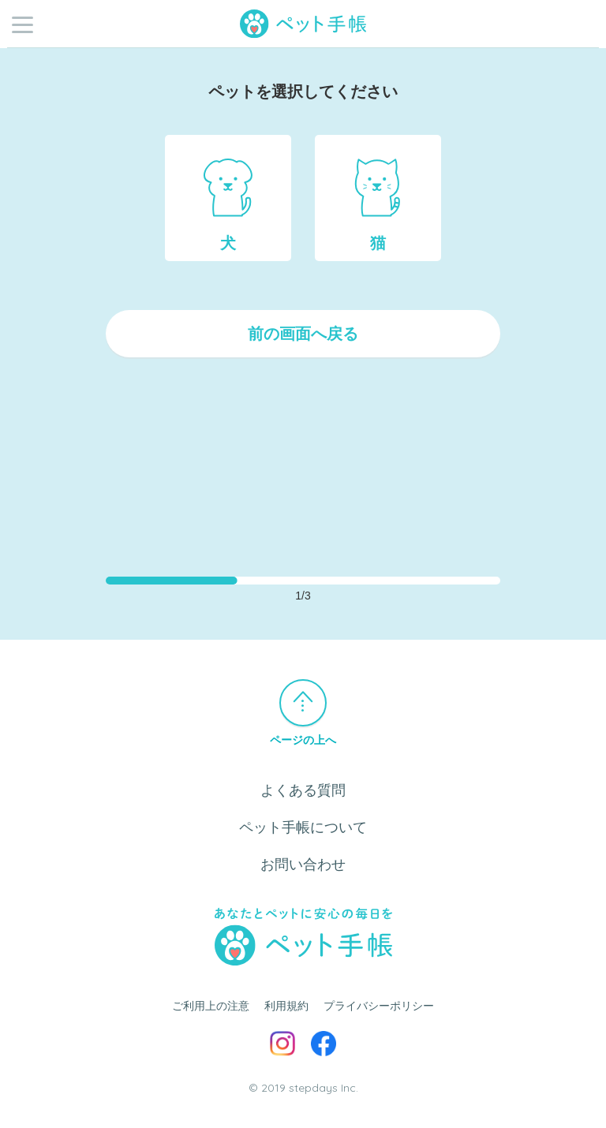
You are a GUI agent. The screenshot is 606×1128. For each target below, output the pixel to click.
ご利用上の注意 (210, 1005)
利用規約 (286, 1005)
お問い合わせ (303, 864)
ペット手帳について (303, 827)
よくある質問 (303, 790)
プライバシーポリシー (379, 1005)
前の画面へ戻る (303, 333)
